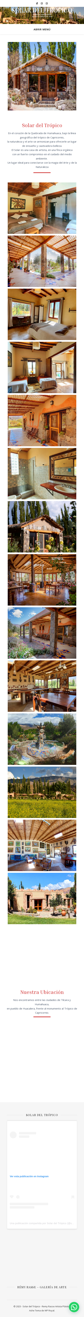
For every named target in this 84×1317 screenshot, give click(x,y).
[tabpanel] (42, 76)
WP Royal (49, 1310)
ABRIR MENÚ (42, 29)
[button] (74, 1307)
